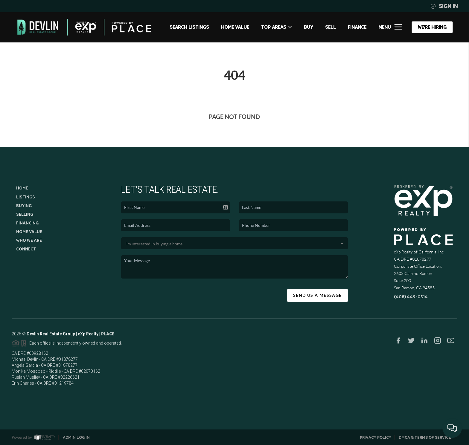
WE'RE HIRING (432, 27)
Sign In (444, 6)
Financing (27, 223)
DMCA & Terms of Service (425, 437)
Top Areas (276, 27)
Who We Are (29, 240)
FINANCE (357, 27)
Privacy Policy (375, 437)
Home (22, 188)
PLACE (107, 336)
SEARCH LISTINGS (189, 27)
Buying (24, 205)
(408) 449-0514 (411, 296)
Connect (26, 249)
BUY (308, 27)
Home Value (235, 27)
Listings (25, 197)
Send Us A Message (317, 295)
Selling (24, 214)
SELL (330, 27)
